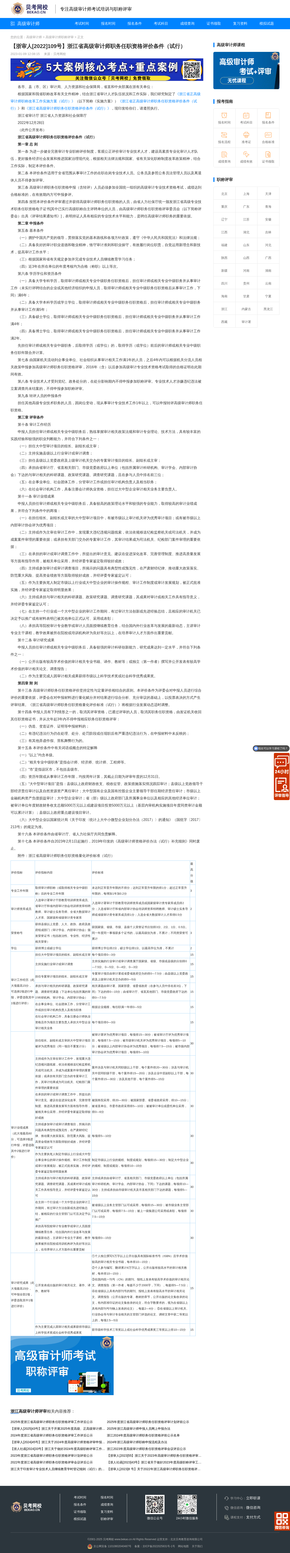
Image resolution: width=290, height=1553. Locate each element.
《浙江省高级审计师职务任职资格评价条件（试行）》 (68, 108)
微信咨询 (253, 1507)
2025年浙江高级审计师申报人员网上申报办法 (138, 1428)
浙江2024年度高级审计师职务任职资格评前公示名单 (143, 1435)
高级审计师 (28, 23)
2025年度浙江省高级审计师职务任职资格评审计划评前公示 (148, 1422)
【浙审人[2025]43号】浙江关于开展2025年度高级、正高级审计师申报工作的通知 (59, 1428)
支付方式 (253, 1517)
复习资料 (240, 23)
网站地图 (183, 1546)
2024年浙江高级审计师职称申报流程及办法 (137, 1442)
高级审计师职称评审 (59, 37)
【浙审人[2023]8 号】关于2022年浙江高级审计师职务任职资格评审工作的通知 (155, 1469)
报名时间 (108, 23)
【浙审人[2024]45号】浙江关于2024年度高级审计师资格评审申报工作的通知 (59, 1442)
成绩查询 (187, 23)
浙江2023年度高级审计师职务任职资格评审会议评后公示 (146, 1449)
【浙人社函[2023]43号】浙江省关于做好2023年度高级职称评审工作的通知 (155, 1462)
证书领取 (214, 23)
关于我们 (197, 1546)
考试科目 (161, 23)
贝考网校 (59, 54)
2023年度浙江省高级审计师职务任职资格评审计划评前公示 (52, 1455)
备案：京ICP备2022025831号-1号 (154, 1546)
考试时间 (82, 23)
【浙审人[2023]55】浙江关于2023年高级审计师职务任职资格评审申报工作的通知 (155, 1455)
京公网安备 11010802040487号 (109, 1546)
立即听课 (253, 1498)
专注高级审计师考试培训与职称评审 (96, 9)
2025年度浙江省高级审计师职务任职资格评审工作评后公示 (52, 1422)
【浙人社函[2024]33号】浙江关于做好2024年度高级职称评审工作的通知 (59, 1449)
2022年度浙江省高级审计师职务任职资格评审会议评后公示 (52, 1462)
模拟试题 (267, 23)
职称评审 (225, 179)
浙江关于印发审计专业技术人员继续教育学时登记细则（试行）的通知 (59, 1469)
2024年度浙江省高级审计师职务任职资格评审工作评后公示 (52, 1435)
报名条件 (135, 23)
